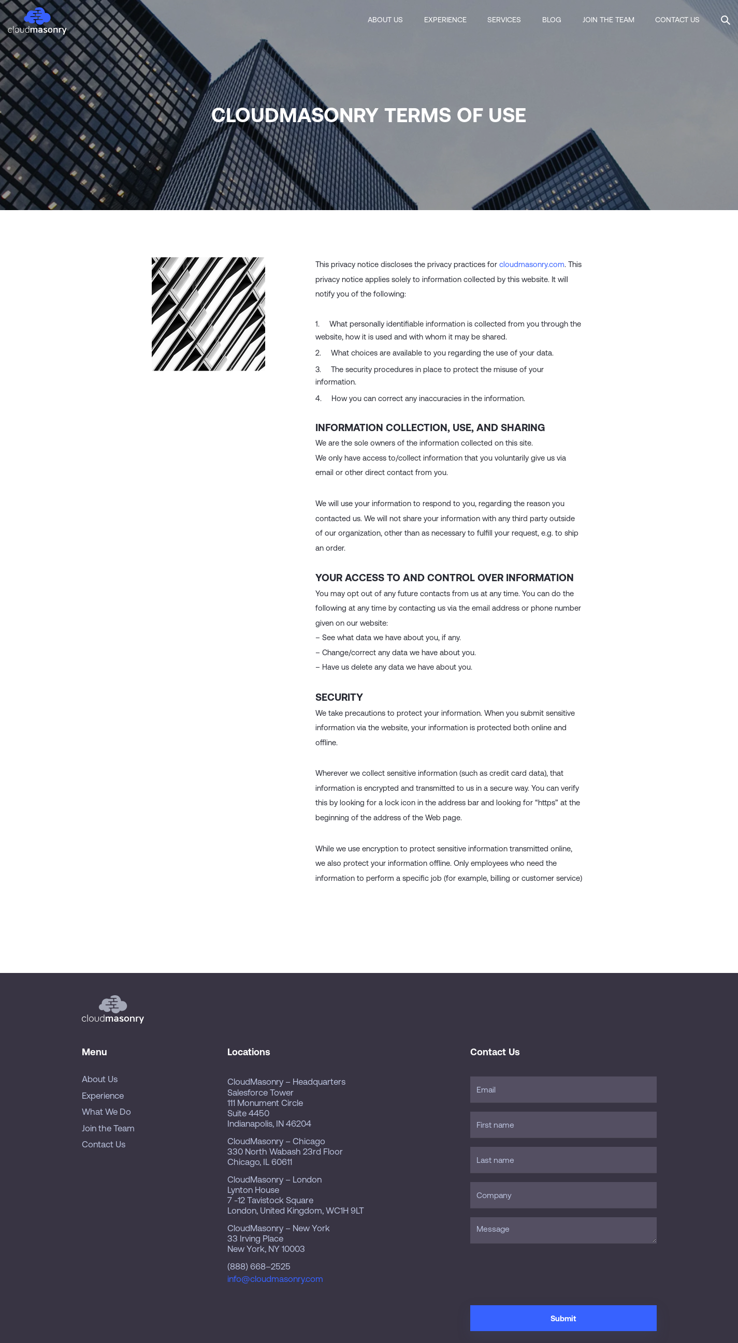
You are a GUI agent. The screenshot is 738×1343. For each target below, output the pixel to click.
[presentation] (549, 1272)
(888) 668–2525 (259, 1266)
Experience (445, 20)
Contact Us (677, 20)
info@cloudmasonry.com (275, 1279)
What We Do (106, 1111)
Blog (551, 20)
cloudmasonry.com (532, 264)
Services (504, 20)
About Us (385, 20)
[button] (725, 18)
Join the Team (608, 20)
